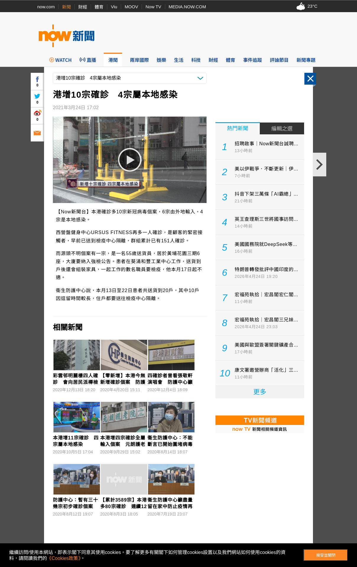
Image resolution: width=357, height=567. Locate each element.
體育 (99, 6)
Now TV (153, 6)
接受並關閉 (325, 555)
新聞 (66, 6)
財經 (82, 6)
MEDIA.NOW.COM (187, 6)
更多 (259, 392)
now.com (46, 6)
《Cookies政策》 (64, 558)
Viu (114, 6)
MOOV (131, 6)
